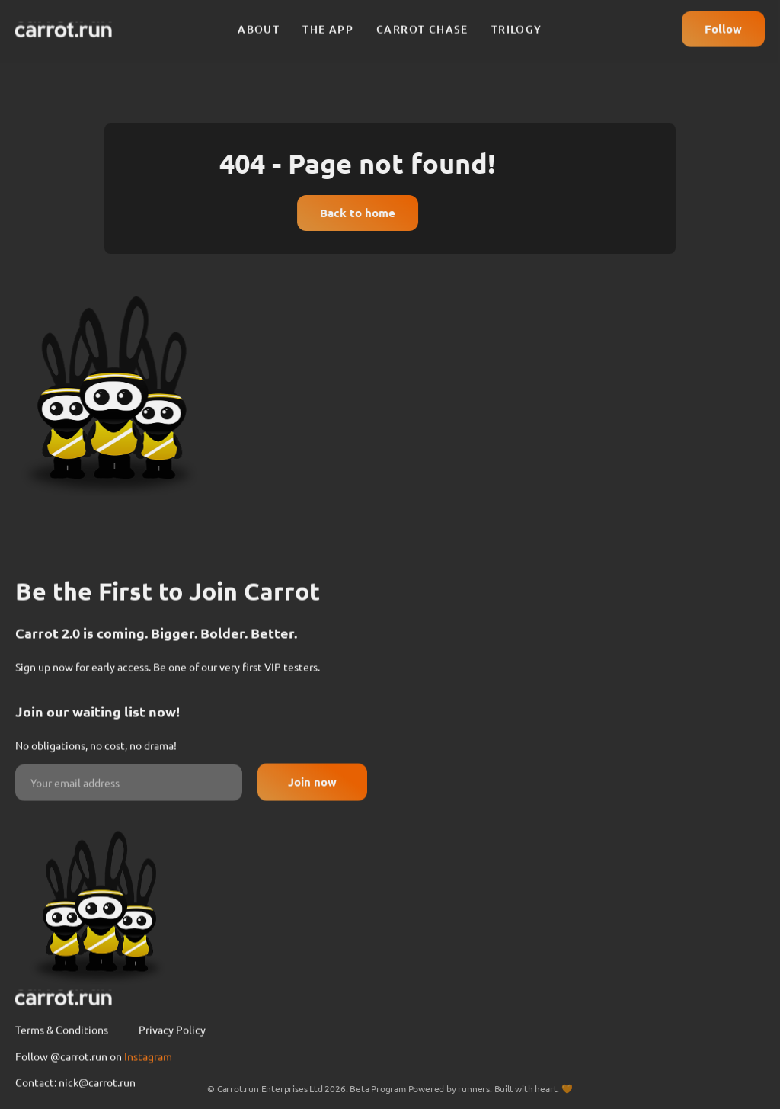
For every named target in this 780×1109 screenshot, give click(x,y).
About (259, 23)
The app (327, 23)
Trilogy (516, 23)
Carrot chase (422, 23)
